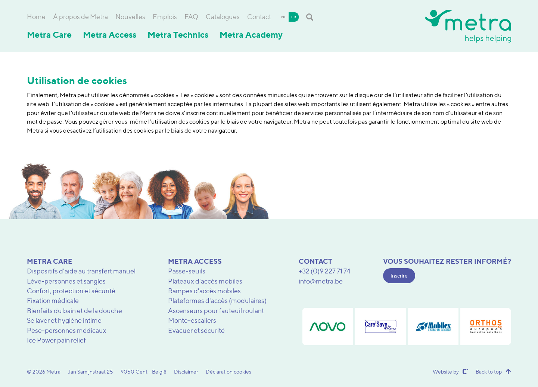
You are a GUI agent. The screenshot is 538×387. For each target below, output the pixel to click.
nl (283, 17)
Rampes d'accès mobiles (204, 291)
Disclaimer (186, 371)
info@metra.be (321, 281)
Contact (259, 17)
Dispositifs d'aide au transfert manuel (81, 271)
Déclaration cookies (228, 371)
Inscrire (399, 275)
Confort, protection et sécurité (71, 291)
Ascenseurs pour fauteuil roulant (216, 311)
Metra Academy (251, 35)
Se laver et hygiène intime (64, 320)
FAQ (191, 17)
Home (36, 17)
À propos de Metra (80, 17)
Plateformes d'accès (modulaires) (217, 300)
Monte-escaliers (192, 320)
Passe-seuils (186, 271)
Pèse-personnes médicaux (66, 330)
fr (293, 17)
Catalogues (223, 17)
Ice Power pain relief (56, 340)
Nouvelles (130, 17)
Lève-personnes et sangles (66, 281)
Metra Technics (177, 35)
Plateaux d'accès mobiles (205, 281)
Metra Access (109, 35)
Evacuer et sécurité (196, 330)
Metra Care (49, 35)
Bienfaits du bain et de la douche (74, 311)
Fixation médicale (53, 300)
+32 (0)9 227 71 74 (325, 271)
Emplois (165, 17)
